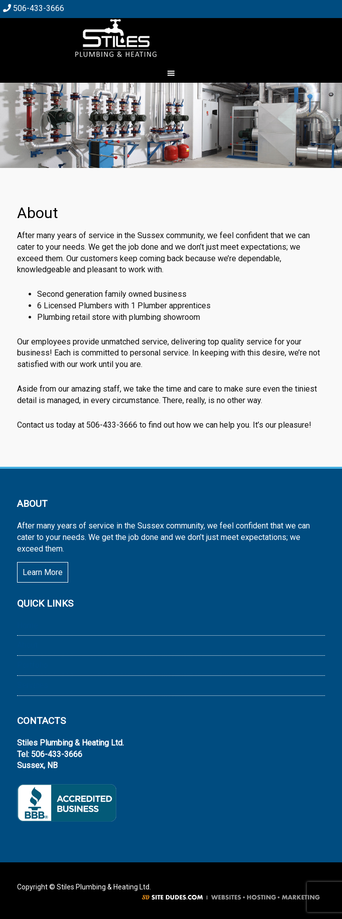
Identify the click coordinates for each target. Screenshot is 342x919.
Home (27, 625)
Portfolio (32, 665)
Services (32, 685)
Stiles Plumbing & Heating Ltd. (171, 38)
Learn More (43, 572)
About (27, 645)
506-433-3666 (33, 8)
